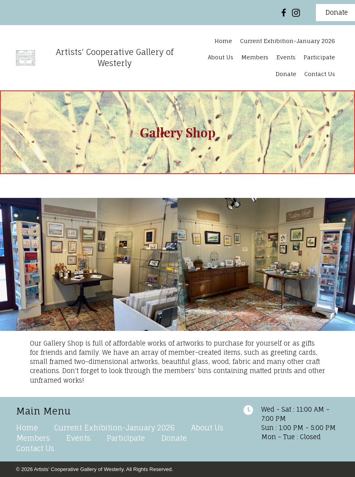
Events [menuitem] (78, 438)
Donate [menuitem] (174, 438)
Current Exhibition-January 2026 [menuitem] (114, 427)
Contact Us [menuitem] (35, 448)
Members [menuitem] (33, 438)
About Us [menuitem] (207, 427)
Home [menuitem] (27, 427)
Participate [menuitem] (126, 438)
